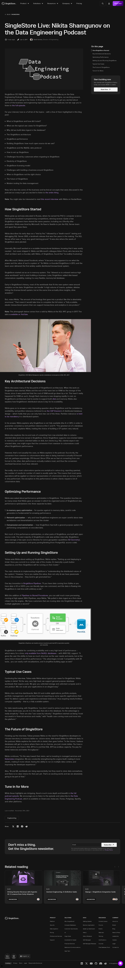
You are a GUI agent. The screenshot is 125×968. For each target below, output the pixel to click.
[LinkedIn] (81, 963)
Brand (114, 925)
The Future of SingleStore (101, 67)
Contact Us (115, 947)
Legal (113, 943)
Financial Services (70, 943)
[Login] (109, 3)
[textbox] (86, 845)
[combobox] (24, 956)
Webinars (101, 932)
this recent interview (49, 199)
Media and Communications (73, 947)
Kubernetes (9, 759)
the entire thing (52, 192)
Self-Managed (87, 940)
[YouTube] (91, 963)
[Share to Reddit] (26, 826)
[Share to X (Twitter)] (13, 826)
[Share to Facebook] (22, 826)
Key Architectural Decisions (102, 54)
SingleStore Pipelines (32, 583)
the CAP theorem (54, 411)
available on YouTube (19, 314)
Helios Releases (87, 936)
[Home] (9, 3)
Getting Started (87, 921)
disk (54, 399)
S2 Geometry (73, 540)
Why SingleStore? (70, 921)
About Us (115, 921)
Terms (20, 963)
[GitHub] (96, 963)
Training (101, 936)
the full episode (18, 105)
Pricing (52, 932)
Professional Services (56, 936)
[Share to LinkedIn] (17, 826)
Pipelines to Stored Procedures (35, 595)
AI (65, 932)
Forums (101, 925)
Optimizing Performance (100, 57)
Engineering (16, 14)
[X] (86, 963)
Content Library (103, 921)
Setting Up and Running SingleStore (104, 60)
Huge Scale (68, 936)
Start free (118, 3)
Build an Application (89, 925)
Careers (114, 940)
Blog (8, 14)
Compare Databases (70, 925)
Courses (101, 943)
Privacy (15, 963)
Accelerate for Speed (70, 940)
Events (100, 929)
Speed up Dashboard (89, 929)
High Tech (67, 951)
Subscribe (109, 845)
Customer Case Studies (71, 929)
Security (52, 925)
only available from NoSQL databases (40, 653)
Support (52, 940)
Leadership (115, 936)
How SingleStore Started (101, 50)
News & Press (116, 932)
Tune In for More (98, 71)
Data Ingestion (54, 929)
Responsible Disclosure (35, 963)
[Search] (102, 3)
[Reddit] (105, 963)
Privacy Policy (109, 850)
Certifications (102, 940)
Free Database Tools (104, 947)
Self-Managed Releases (89, 943)
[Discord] (100, 963)
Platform (52, 921)
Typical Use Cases (98, 64)
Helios (84, 932)
